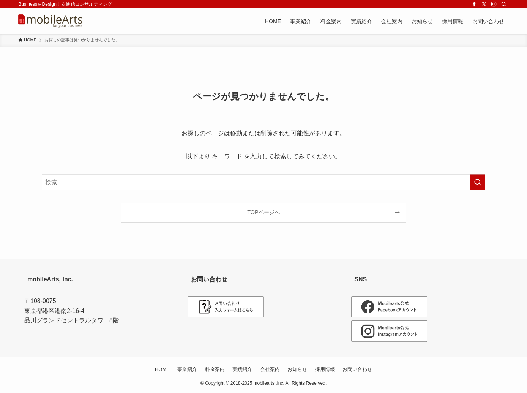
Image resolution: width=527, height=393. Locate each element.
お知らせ (297, 369)
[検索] (504, 4)
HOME (162, 369)
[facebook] (474, 4)
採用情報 (325, 369)
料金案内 (215, 369)
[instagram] (494, 4)
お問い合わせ (357, 369)
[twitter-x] (484, 4)
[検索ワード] (263, 182)
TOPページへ (263, 212)
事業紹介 (187, 369)
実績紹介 (242, 369)
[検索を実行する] (477, 182)
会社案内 (270, 369)
